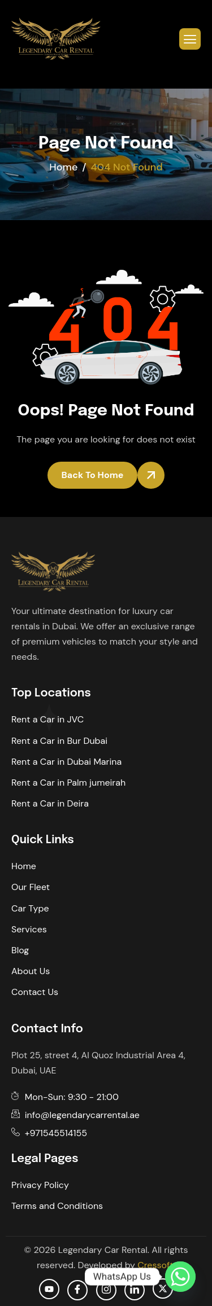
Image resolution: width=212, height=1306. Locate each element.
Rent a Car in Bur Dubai (59, 741)
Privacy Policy (40, 1185)
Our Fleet (30, 887)
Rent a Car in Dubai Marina (66, 762)
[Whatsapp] (180, 1276)
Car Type (30, 908)
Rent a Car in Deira (50, 803)
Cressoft (155, 1265)
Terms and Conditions (57, 1206)
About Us (30, 971)
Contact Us (34, 992)
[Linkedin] (134, 1290)
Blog (20, 950)
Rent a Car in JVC (47, 719)
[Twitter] (163, 1288)
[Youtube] (49, 1289)
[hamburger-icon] (190, 39)
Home (23, 866)
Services (29, 929)
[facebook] (77, 1290)
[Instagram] (106, 1290)
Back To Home (93, 475)
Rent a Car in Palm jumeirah (68, 782)
